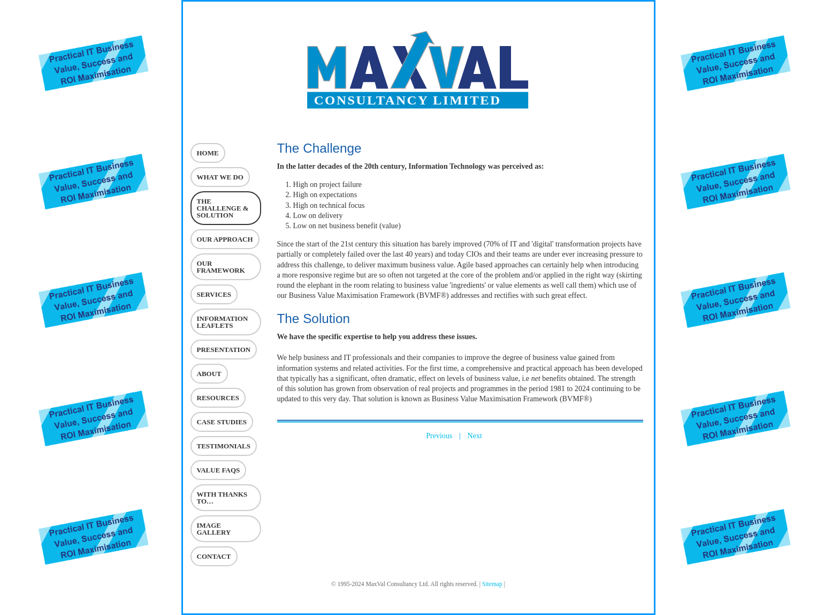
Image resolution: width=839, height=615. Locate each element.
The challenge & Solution (223, 208)
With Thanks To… (222, 497)
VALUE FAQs (218, 470)
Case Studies (222, 422)
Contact (214, 556)
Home (208, 153)
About (209, 374)
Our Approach (225, 239)
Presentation (224, 350)
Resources (218, 398)
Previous (439, 435)
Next (475, 435)
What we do (220, 177)
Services (214, 294)
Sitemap (492, 584)
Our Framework (221, 266)
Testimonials (223, 446)
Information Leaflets (222, 321)
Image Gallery (214, 528)
